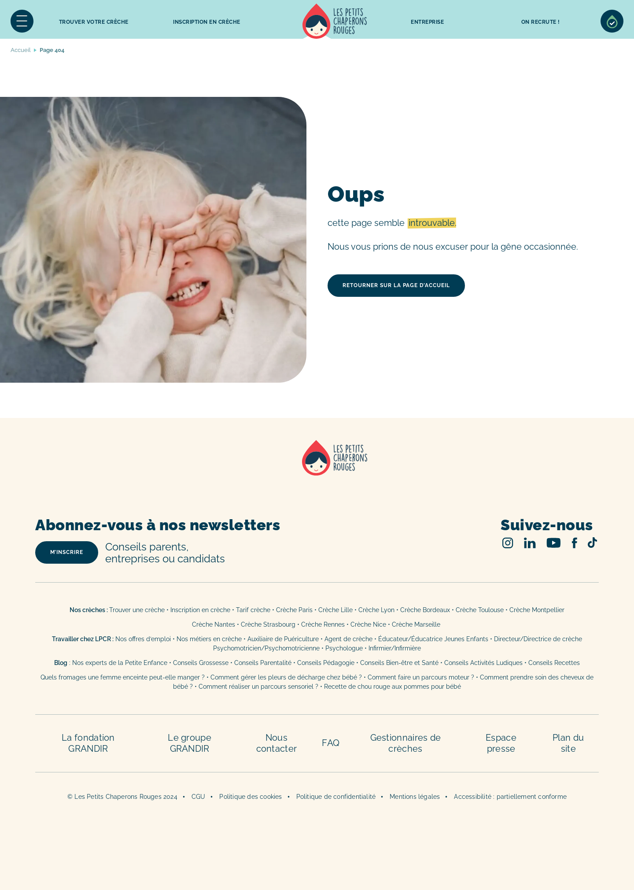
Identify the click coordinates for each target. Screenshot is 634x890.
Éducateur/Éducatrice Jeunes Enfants (433, 639)
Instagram (507, 542)
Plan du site (568, 743)
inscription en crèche (206, 22)
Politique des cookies (250, 796)
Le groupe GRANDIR (189, 743)
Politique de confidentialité (336, 796)
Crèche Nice (368, 624)
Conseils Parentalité (262, 662)
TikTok (592, 542)
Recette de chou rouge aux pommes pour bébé (392, 686)
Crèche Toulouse (480, 609)
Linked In (530, 542)
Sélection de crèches (612, 21)
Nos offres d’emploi (143, 639)
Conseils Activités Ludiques (483, 662)
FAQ (330, 743)
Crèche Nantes (213, 624)
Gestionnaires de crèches (405, 743)
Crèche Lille (335, 609)
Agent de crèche (348, 639)
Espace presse (501, 743)
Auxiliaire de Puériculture (283, 639)
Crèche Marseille (417, 624)
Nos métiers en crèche (209, 639)
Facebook (574, 542)
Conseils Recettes (554, 662)
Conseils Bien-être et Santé (399, 662)
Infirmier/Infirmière (395, 648)
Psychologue (344, 648)
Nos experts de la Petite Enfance (119, 662)
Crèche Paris (294, 609)
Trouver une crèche (137, 609)
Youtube (553, 542)
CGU (199, 796)
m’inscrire (66, 552)
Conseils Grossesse (201, 662)
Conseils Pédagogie (325, 662)
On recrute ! (540, 22)
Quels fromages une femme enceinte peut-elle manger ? (123, 677)
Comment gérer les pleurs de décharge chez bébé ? (287, 677)
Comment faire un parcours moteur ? (421, 677)
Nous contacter (276, 743)
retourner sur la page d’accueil (396, 285)
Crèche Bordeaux (425, 609)
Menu (22, 21)
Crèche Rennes (323, 624)
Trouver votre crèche (94, 22)
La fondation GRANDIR (88, 743)
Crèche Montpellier (536, 609)
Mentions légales (415, 796)
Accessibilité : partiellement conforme (510, 796)
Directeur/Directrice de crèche (538, 639)
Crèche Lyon (376, 609)
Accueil (334, 21)
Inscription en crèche (200, 609)
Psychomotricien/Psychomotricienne (266, 648)
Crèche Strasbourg (268, 624)
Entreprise (427, 22)
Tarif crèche (253, 609)
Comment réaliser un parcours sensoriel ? (258, 686)
